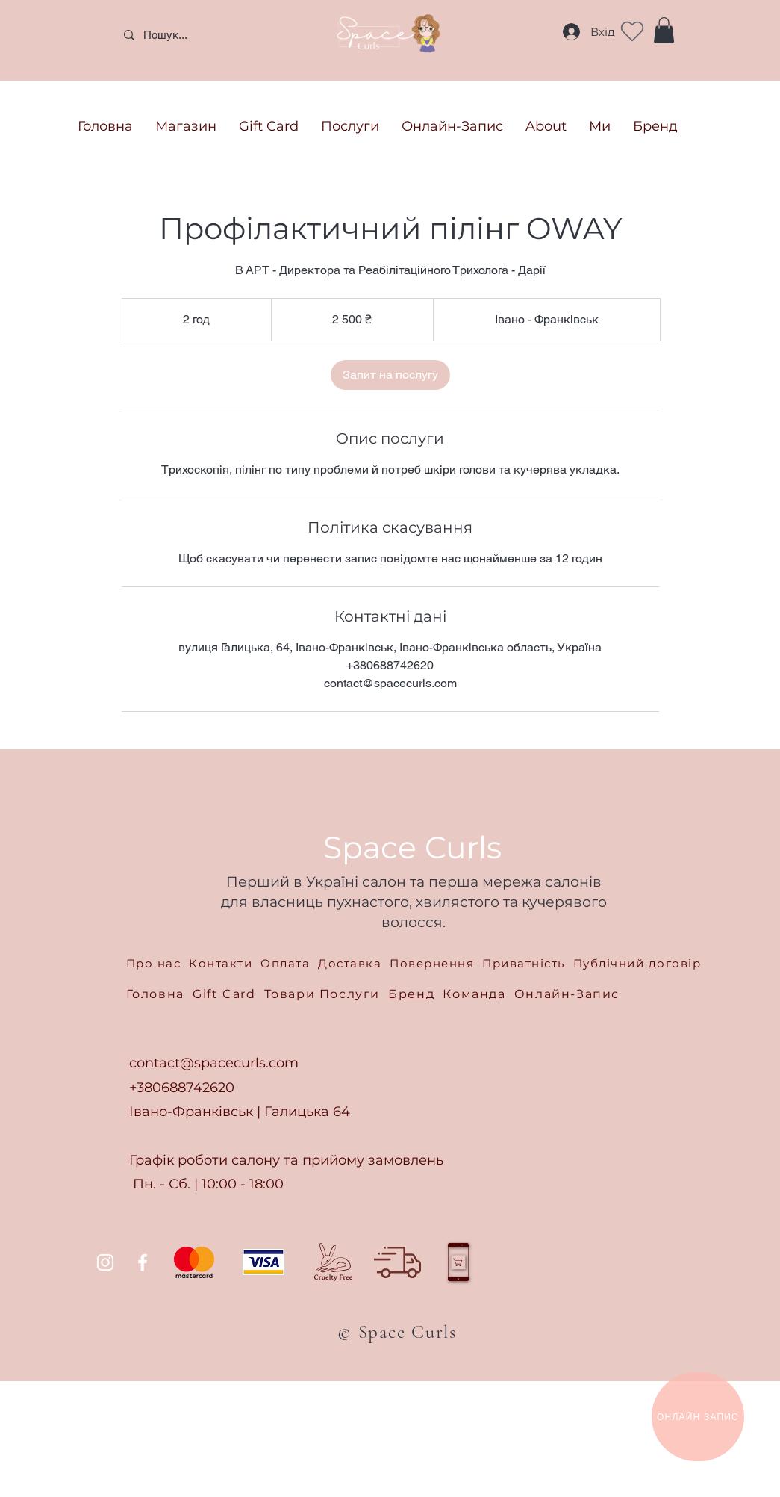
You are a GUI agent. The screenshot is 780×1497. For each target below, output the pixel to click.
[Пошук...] (223, 34)
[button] (664, 30)
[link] (390, 375)
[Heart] (632, 31)
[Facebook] (142, 1262)
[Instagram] (105, 1262)
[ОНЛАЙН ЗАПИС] (698, 1416)
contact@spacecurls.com (214, 1063)
